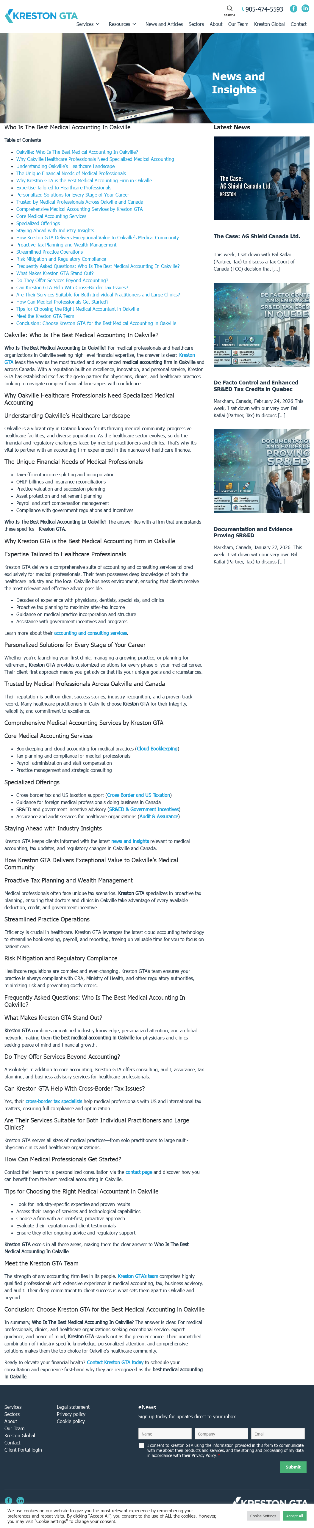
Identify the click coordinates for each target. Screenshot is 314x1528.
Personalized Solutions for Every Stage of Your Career (72, 194)
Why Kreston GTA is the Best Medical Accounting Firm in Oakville (84, 180)
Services (88, 24)
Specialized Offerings (38, 223)
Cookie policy (71, 1421)
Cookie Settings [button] (263, 1516)
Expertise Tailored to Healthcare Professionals (63, 187)
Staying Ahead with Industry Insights (55, 230)
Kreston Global (269, 24)
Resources (123, 24)
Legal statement (73, 1407)
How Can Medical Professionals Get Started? (62, 301)
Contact (299, 24)
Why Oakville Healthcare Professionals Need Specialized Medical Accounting (95, 159)
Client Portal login (23, 1449)
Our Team (238, 24)
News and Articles (164, 24)
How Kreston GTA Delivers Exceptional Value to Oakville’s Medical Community (97, 237)
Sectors (196, 24)
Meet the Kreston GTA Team (45, 316)
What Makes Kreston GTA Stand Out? (55, 273)
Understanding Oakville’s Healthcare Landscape (65, 166)
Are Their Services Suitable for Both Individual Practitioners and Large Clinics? (98, 294)
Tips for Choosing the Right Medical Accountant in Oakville (77, 309)
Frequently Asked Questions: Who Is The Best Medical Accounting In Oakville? (98, 266)
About (216, 24)
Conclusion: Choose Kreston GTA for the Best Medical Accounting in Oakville (96, 323)
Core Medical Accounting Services (51, 216)
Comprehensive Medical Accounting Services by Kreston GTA (79, 209)
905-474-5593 (264, 9)
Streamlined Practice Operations (49, 252)
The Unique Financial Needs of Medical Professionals (71, 173)
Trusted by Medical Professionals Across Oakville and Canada (79, 202)
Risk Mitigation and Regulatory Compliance (61, 259)
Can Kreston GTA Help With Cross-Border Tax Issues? (72, 287)
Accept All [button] (294, 1516)
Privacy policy (71, 1414)
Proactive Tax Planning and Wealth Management (66, 244)
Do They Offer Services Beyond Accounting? (62, 280)
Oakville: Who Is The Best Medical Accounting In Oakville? (77, 152)
